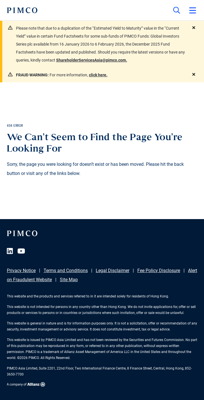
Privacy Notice (21, 270)
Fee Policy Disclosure (158, 270)
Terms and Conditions (66, 270)
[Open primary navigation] (192, 10)
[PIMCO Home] (22, 10)
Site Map (69, 279)
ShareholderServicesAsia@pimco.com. (91, 60)
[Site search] (176, 10)
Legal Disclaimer (112, 270)
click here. (98, 75)
